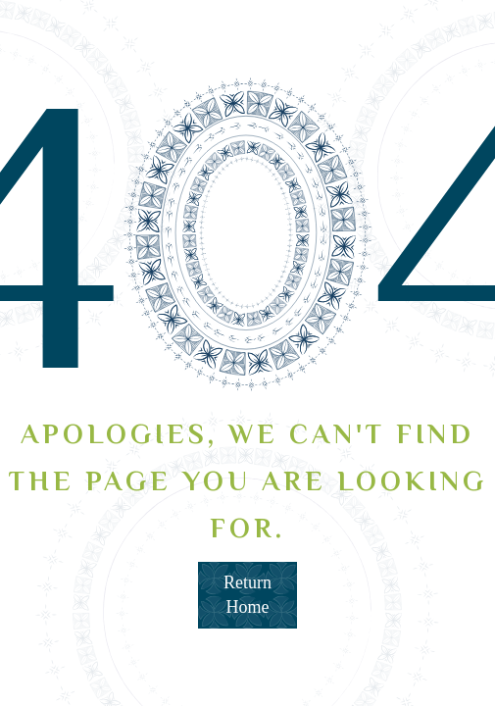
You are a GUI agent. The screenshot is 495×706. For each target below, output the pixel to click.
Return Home (247, 595)
